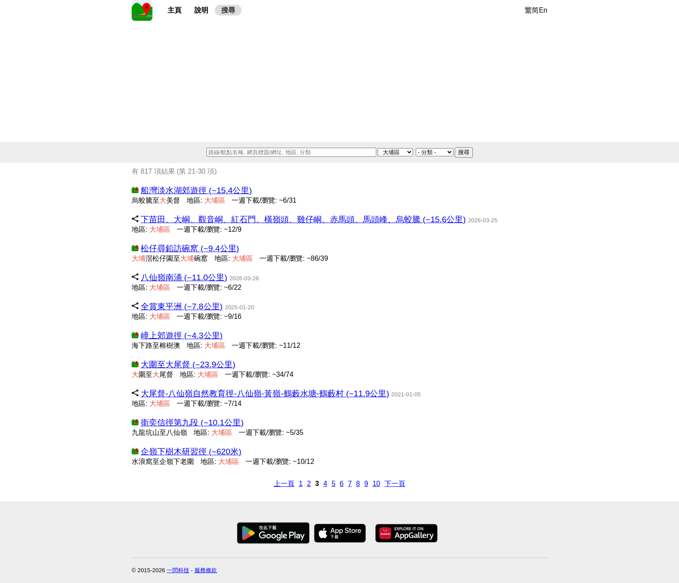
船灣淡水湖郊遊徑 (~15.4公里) (196, 190)
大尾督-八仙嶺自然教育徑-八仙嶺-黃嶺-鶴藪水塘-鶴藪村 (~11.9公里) (265, 393)
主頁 (174, 10)
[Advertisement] (339, 81)
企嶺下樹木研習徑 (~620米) (191, 451)
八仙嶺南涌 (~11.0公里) (184, 277)
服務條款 (205, 570)
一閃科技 (178, 570)
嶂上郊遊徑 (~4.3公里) (182, 335)
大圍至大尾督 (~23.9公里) (188, 364)
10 (376, 483)
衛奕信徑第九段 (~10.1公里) (192, 422)
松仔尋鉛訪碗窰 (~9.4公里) (190, 248)
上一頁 (284, 483)
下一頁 (395, 483)
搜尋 (228, 10)
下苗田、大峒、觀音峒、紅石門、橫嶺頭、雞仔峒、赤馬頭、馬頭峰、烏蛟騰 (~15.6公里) (303, 219)
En (543, 10)
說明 (201, 10)
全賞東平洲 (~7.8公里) (182, 306)
